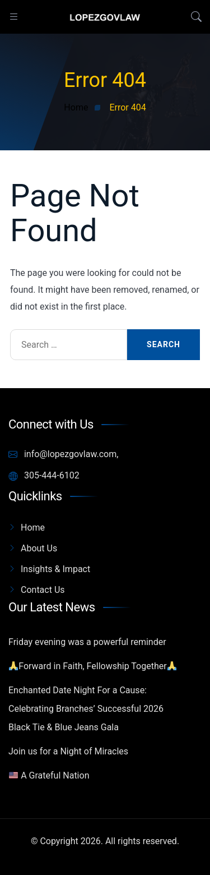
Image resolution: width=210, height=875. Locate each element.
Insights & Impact (55, 569)
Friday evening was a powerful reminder (87, 642)
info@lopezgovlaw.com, (63, 454)
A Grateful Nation (49, 775)
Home (33, 527)
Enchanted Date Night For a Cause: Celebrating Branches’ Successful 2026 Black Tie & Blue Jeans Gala (86, 709)
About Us (39, 548)
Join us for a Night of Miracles (68, 751)
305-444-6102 (44, 475)
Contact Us (43, 589)
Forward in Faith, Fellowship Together (92, 666)
